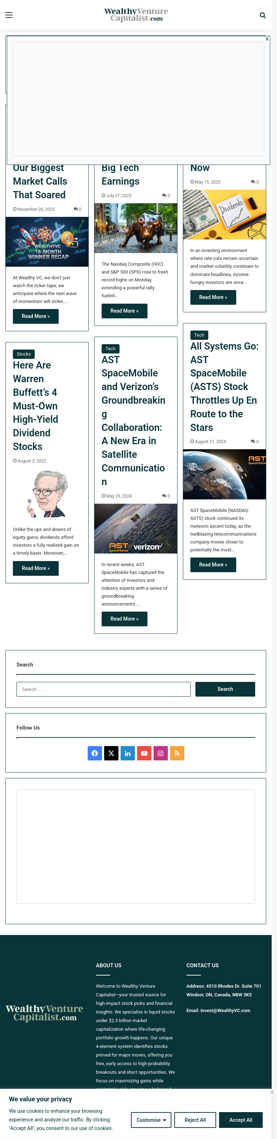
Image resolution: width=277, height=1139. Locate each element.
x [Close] (267, 38)
